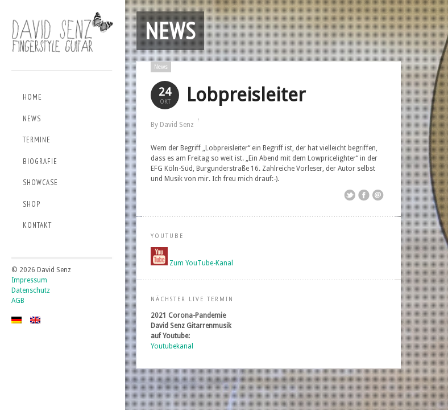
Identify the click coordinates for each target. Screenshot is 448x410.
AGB (17, 301)
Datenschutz (30, 290)
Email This (378, 195)
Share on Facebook (364, 195)
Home (32, 97)
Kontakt (37, 225)
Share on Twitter (349, 195)
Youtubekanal (172, 346)
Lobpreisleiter (245, 95)
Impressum (29, 280)
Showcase (40, 182)
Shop (31, 204)
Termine (37, 140)
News (32, 119)
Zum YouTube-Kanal (201, 263)
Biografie (40, 161)
